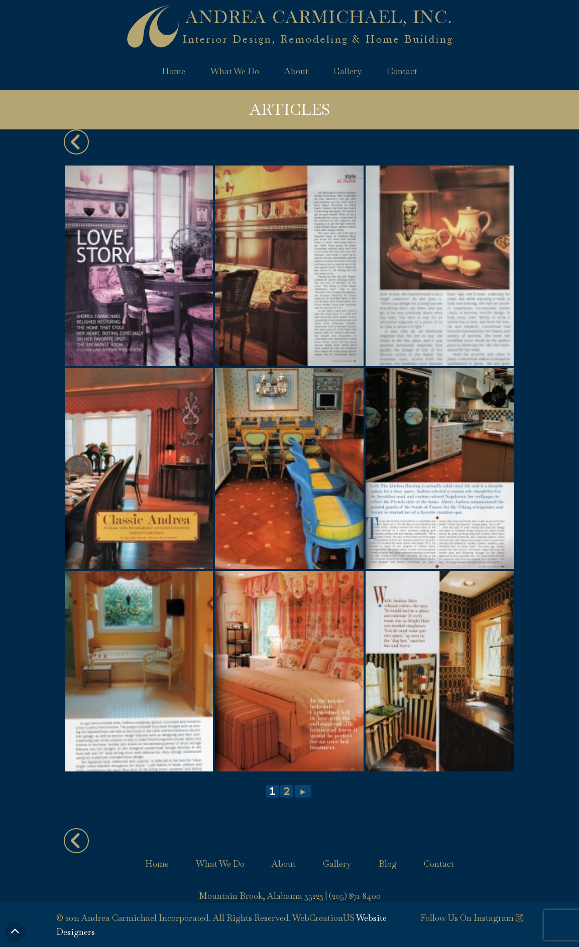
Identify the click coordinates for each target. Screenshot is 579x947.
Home (173, 71)
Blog (388, 863)
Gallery (347, 71)
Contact (402, 71)
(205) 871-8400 (355, 895)
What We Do (234, 71)
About (296, 71)
